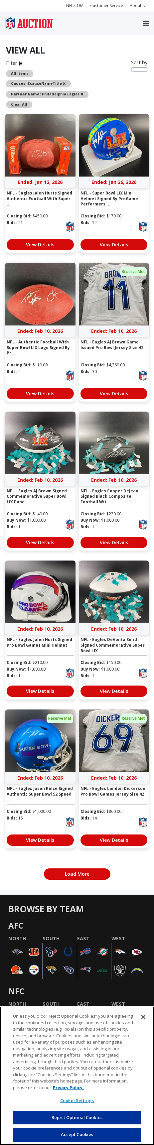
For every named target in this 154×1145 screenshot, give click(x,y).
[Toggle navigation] (146, 23)
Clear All (19, 104)
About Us (138, 5)
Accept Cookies (77, 1134)
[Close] (143, 1017)
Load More (77, 874)
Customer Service (106, 5)
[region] (77, 1075)
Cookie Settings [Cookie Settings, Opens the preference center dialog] (77, 1100)
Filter (14, 63)
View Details (40, 244)
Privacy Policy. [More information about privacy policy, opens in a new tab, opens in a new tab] (68, 1087)
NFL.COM (74, 5)
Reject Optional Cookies (77, 1117)
